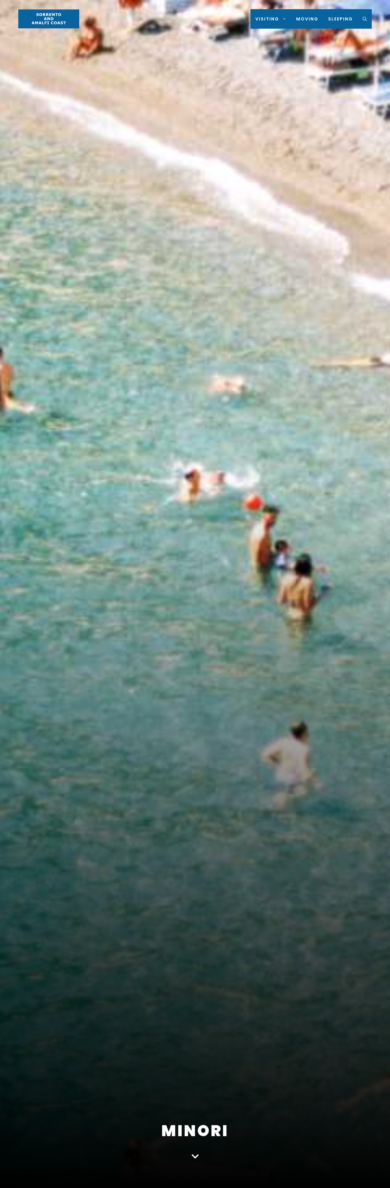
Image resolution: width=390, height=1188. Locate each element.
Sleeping (340, 19)
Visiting (273, 19)
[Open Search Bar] (365, 19)
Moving (307, 19)
